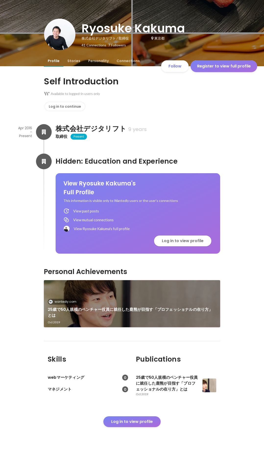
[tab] (53, 61)
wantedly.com (64, 302)
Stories (73, 60)
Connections (128, 60)
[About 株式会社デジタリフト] (44, 132)
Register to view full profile (224, 66)
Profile (54, 60)
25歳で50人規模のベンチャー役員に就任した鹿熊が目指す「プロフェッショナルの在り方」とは (130, 312)
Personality (98, 60)
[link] (132, 303)
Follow (174, 66)
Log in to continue (65, 106)
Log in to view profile (183, 241)
